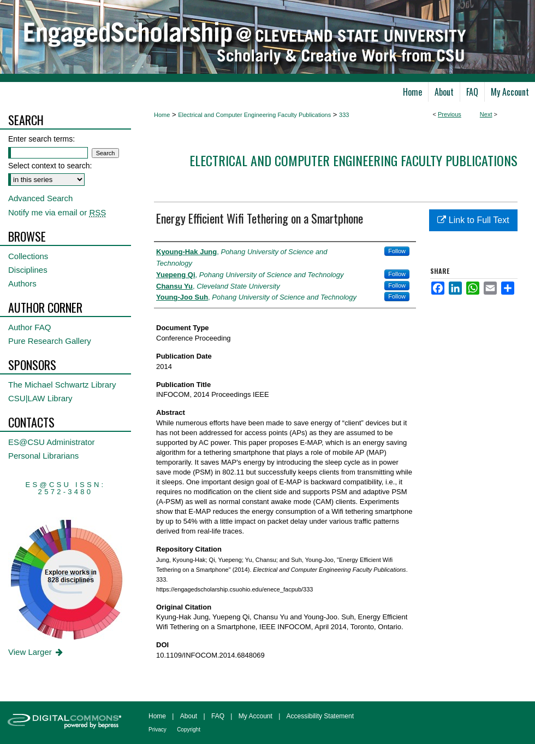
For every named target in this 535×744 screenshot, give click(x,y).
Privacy (157, 730)
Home (162, 115)
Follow (397, 251)
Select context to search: (50, 165)
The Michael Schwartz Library (62, 384)
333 (344, 115)
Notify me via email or (57, 212)
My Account (255, 716)
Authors (22, 283)
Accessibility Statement (320, 716)
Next (486, 114)
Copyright (188, 730)
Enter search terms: (41, 138)
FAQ (217, 716)
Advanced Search (40, 198)
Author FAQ (29, 327)
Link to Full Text (473, 220)
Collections (28, 256)
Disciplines (27, 269)
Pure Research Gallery (49, 340)
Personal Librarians (43, 455)
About (188, 716)
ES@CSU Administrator (51, 442)
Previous (449, 114)
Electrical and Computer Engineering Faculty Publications (254, 115)
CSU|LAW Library (40, 398)
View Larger (36, 652)
